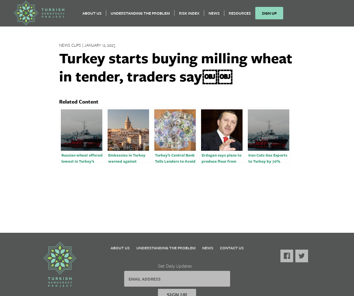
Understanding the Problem (140, 15)
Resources (240, 15)
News (214, 15)
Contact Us (232, 248)
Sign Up (269, 15)
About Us (91, 15)
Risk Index (189, 15)
